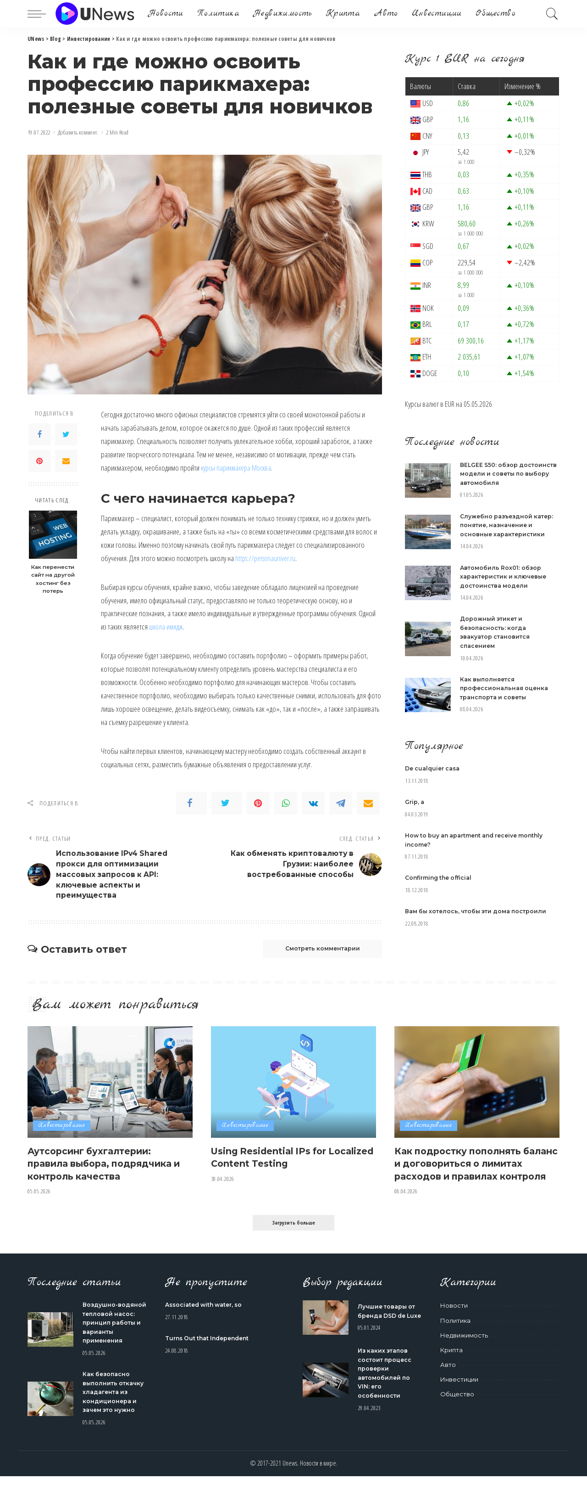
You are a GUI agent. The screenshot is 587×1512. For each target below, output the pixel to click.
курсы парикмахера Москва (238, 467)
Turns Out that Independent (210, 1356)
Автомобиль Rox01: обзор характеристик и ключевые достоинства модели (506, 576)
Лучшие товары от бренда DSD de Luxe (388, 1331)
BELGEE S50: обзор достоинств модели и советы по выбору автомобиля (509, 473)
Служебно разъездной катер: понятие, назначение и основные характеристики (509, 525)
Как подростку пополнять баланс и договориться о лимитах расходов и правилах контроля (465, 1175)
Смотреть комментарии (314, 954)
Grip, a (415, 801)
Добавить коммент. (78, 132)
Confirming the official (441, 877)
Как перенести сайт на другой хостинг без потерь (53, 579)
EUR (449, 404)
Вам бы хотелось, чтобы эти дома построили (480, 911)
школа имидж (166, 626)
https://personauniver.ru (267, 558)
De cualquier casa (435, 768)
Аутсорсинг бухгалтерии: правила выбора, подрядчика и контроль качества (109, 1169)
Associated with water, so (207, 1323)
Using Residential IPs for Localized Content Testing (279, 1163)
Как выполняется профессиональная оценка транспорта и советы (506, 688)
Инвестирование (63, 1131)
